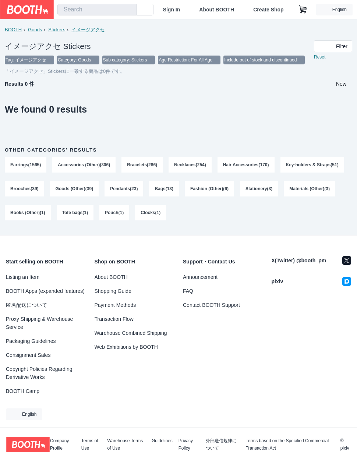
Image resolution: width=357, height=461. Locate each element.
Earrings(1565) (25, 165)
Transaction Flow (114, 319)
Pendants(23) (124, 189)
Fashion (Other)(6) (209, 189)
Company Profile (59, 444)
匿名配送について (26, 305)
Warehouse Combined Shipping (131, 333)
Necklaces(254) (190, 165)
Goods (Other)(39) (74, 189)
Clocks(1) (150, 213)
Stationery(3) (258, 189)
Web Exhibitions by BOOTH (126, 347)
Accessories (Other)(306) (84, 165)
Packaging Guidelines (31, 341)
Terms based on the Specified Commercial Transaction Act (287, 444)
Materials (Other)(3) (310, 189)
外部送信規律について (221, 444)
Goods (35, 29)
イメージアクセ (88, 29)
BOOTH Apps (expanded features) (45, 291)
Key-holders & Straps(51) (312, 165)
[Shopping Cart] (302, 9)
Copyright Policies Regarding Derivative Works (39, 373)
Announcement (200, 277)
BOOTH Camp (22, 391)
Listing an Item (22, 277)
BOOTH (13, 29)
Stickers (56, 29)
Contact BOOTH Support (211, 305)
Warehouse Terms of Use (125, 444)
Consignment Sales (28, 355)
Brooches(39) (24, 189)
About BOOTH (216, 9)
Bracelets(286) (142, 165)
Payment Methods (115, 305)
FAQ (188, 291)
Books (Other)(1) (27, 213)
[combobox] (97, 9)
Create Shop (268, 9)
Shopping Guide (113, 291)
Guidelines (162, 441)
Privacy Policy (185, 444)
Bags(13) (164, 189)
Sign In (171, 9)
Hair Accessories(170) (246, 165)
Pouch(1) (114, 213)
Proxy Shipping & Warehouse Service (39, 323)
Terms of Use (89, 444)
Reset (319, 57)
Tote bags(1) (75, 213)
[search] (129, 10)
